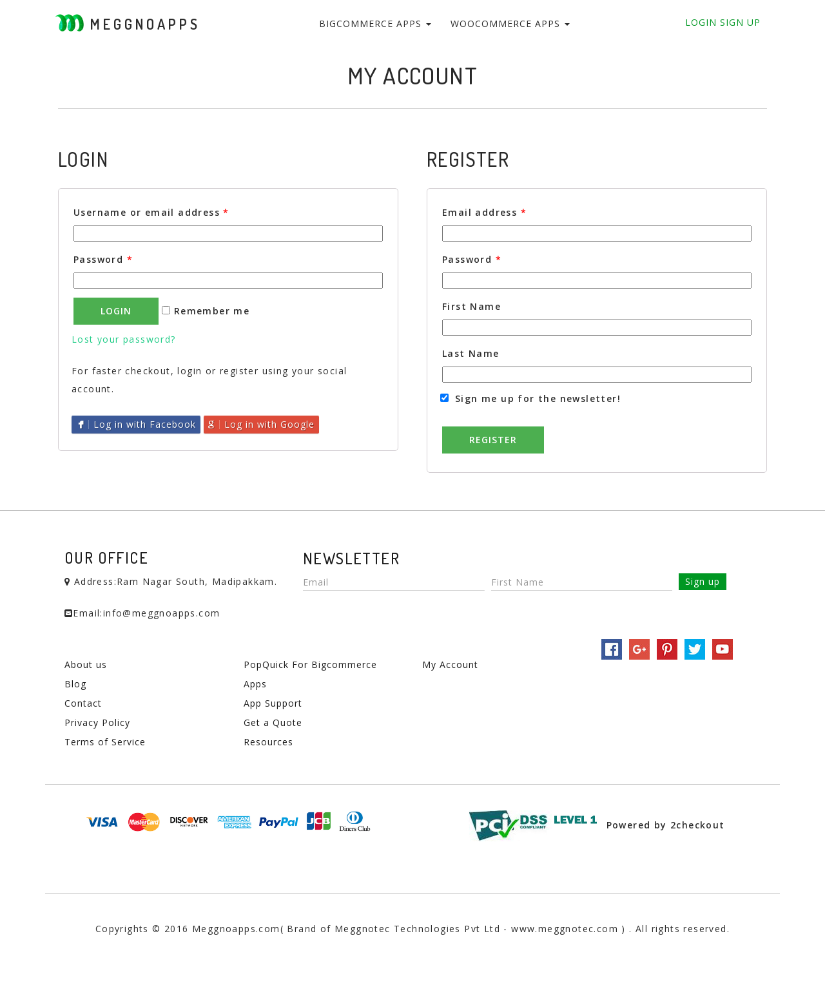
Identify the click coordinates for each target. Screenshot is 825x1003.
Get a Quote (273, 722)
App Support (273, 703)
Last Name (471, 353)
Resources (268, 742)
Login (701, 22)
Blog (75, 684)
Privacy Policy (97, 722)
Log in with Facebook (136, 424)
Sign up (702, 581)
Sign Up (739, 22)
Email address (484, 212)
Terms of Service (105, 742)
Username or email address (151, 212)
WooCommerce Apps (510, 23)
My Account (450, 664)
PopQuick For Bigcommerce (310, 664)
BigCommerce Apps (375, 23)
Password (103, 259)
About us (85, 664)
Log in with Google (261, 424)
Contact (83, 703)
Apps (255, 684)
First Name (471, 306)
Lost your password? (124, 339)
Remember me (205, 311)
